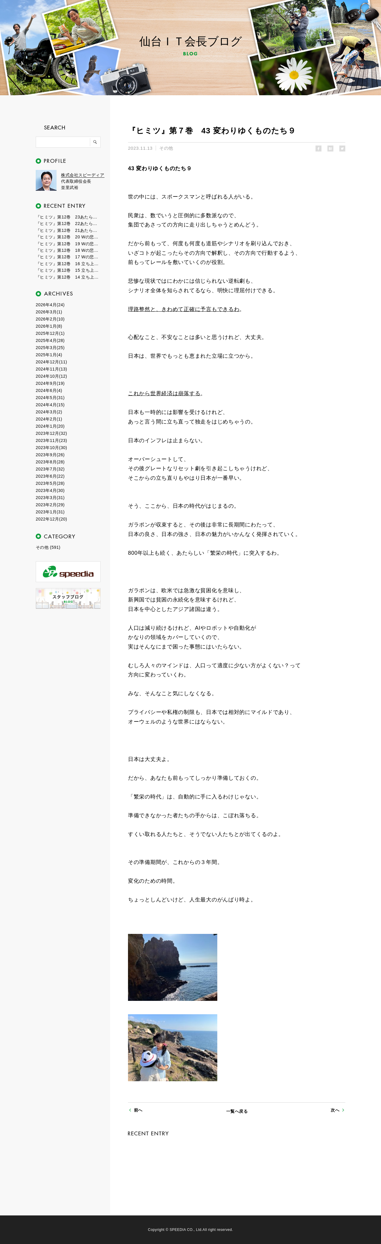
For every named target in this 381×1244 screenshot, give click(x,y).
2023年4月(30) (50, 490)
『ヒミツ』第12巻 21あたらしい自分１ (68, 230)
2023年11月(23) (51, 440)
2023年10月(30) (51, 447)
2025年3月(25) (50, 347)
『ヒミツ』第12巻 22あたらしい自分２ (68, 223)
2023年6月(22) (50, 476)
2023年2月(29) (50, 504)
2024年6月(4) (49, 390)
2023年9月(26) (50, 454)
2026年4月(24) (50, 304)
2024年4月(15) (50, 404)
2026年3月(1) (49, 312)
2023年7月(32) (50, 469)
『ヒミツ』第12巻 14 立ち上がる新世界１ (68, 277)
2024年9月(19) (50, 383)
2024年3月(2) (49, 412)
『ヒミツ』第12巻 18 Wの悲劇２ (68, 250)
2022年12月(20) (51, 519)
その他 (166, 148)
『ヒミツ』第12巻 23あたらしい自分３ (68, 217)
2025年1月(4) (49, 354)
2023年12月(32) (51, 433)
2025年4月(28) (50, 340)
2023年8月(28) (50, 462)
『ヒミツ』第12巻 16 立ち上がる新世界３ (68, 263)
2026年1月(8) (49, 326)
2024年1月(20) (50, 426)
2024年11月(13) (51, 369)
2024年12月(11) (51, 362)
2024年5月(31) (50, 397)
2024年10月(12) (51, 376)
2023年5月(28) (50, 483)
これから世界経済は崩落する (164, 393)
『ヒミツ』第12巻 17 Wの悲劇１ (68, 256)
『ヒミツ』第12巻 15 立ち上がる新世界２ (68, 270)
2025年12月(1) (50, 333)
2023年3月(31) (50, 497)
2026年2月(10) (50, 319)
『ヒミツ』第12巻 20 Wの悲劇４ (68, 237)
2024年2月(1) (49, 419)
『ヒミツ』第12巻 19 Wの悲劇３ (68, 243)
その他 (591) (48, 547)
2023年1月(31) (50, 512)
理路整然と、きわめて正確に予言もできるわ (183, 309)
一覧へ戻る (237, 1111)
